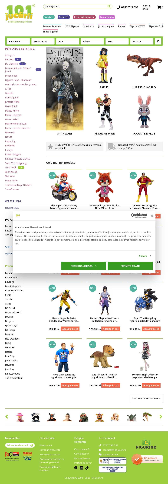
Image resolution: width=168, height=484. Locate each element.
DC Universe (15, 63)
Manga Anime (12, 110)
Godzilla (9, 93)
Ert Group (10, 329)
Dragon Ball (11, 75)
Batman (13, 59)
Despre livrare (82, 458)
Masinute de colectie (15, 123)
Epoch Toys (11, 325)
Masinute (88, 26)
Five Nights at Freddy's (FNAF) (20, 84)
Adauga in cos (70, 328)
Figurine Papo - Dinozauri (18, 79)
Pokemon (10, 145)
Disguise (9, 321)
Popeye (9, 149)
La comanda (107, 17)
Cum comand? (81, 449)
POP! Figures (72, 26)
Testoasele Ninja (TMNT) (18, 184)
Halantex (9, 347)
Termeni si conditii (49, 454)
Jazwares (9, 364)
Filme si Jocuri (50, 31)
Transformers (12, 189)
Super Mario (11, 180)
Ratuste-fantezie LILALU (17, 158)
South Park (14, 167)
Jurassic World (12, 101)
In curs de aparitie (84, 17)
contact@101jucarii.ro (112, 449)
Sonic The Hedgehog (15, 163)
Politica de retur (83, 462)
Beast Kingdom (13, 286)
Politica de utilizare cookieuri (50, 468)
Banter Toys (11, 277)
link (64, 148)
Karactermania (12, 373)
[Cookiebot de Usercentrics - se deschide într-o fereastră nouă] (133, 215)
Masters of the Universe (17, 128)
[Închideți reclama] (152, 216)
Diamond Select (13, 312)
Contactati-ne (108, 454)
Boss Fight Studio (14, 290)
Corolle (8, 299)
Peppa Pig (10, 141)
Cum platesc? (81, 453)
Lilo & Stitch (11, 106)
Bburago (9, 281)
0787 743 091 (127, 7)
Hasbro (9, 351)
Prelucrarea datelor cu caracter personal (52, 460)
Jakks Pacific (11, 360)
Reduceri (64, 17)
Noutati (48, 17)
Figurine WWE (137, 26)
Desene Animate (52, 26)
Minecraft (10, 132)
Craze (8, 303)
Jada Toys (10, 356)
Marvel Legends (13, 114)
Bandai (8, 273)
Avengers (10, 55)
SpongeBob (11, 171)
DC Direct (10, 308)
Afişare (143, 255)
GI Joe (8, 88)
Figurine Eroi (156, 26)
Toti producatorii (13, 377)
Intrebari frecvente (50, 449)
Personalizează (83, 266)
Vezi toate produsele (146, 398)
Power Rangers (13, 154)
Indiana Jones (12, 97)
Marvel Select (12, 119)
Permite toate (130, 266)
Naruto (8, 136)
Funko (8, 342)
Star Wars (10, 176)
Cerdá (8, 294)
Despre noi (46, 445)
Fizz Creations (12, 338)
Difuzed (9, 316)
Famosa (9, 334)
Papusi (121, 26)
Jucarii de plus (106, 26)
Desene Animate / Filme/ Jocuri (23, 70)
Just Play (9, 369)
